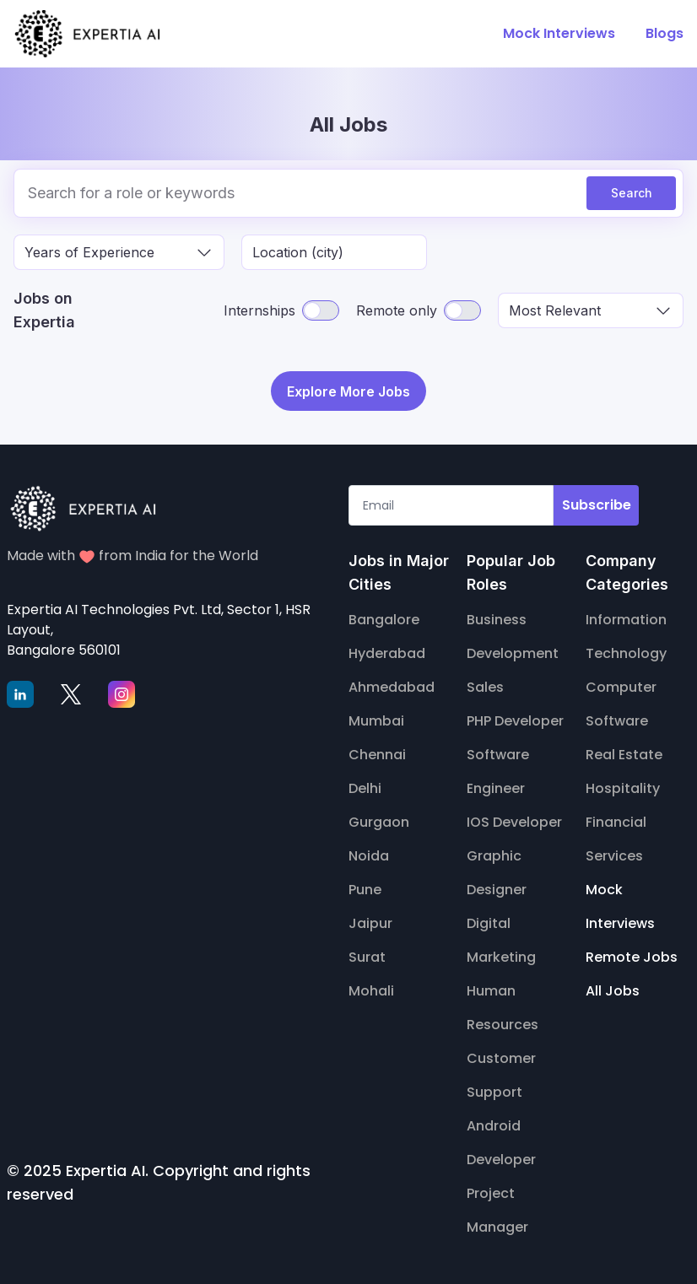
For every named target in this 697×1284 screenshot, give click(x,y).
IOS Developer (514, 819)
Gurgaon (378, 819)
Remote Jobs (632, 954)
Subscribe (596, 502)
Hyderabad (386, 651)
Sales (485, 684)
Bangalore (383, 617)
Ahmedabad (391, 684)
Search (631, 193)
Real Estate (624, 752)
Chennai (377, 752)
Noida (368, 853)
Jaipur (370, 921)
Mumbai (376, 718)
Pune (364, 887)
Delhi (364, 786)
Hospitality (623, 786)
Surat (367, 954)
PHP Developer (515, 718)
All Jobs (613, 988)
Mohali (371, 988)
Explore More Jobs (348, 389)
